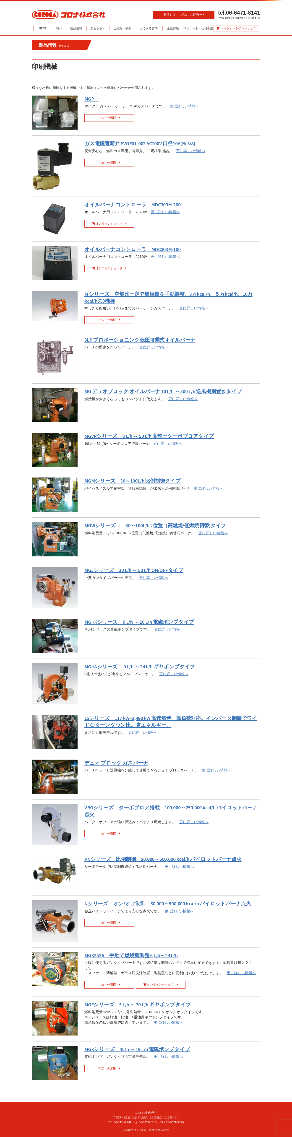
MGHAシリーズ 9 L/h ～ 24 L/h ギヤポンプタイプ (139, 667)
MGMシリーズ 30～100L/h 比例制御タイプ (132, 481)
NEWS (42, 28)
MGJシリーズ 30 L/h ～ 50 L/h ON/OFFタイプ (133, 570)
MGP (91, 99)
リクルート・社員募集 (196, 28)
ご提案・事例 (122, 28)
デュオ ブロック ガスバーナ (116, 763)
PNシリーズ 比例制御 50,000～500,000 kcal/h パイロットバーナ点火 (163, 859)
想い (59, 28)
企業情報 (173, 28)
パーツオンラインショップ (236, 28)
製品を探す (98, 28)
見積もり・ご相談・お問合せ (184, 15)
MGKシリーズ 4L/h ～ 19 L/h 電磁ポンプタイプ (137, 1049)
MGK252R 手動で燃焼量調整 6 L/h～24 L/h (131, 955)
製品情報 (76, 28)
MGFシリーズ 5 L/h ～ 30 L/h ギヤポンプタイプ (137, 1005)
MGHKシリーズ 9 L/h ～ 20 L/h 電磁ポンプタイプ (139, 622)
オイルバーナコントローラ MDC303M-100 (132, 249)
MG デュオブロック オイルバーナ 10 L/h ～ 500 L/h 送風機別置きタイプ (163, 391)
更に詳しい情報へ (184, 106)
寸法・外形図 (109, 117)
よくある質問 (149, 28)
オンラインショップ (109, 223)
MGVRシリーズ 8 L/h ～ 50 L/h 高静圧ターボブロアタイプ (149, 436)
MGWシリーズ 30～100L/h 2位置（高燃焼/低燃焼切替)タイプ (155, 525)
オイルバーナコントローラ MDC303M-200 (132, 205)
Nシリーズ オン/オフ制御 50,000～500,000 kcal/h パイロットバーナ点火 (167, 904)
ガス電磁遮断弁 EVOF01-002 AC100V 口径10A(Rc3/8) (139, 143)
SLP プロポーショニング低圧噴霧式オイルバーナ (140, 340)
